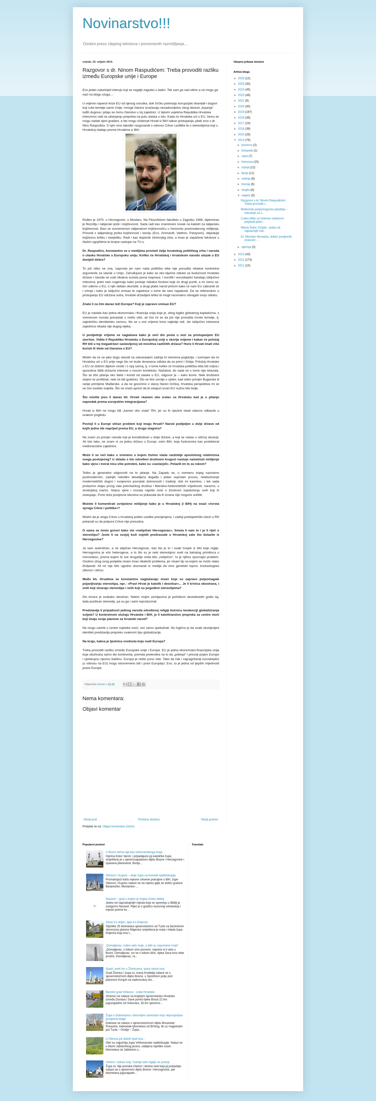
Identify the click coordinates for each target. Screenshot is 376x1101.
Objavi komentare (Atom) (118, 826)
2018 (241, 117)
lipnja (245, 173)
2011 (241, 265)
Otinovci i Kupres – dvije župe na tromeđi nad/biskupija (141, 875)
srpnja (245, 167)
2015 (241, 134)
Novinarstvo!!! (126, 23)
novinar (101, 684)
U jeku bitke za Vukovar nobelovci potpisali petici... (262, 220)
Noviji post (90, 819)
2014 (241, 140)
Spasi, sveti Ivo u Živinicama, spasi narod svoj (135, 968)
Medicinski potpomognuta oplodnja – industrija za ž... (264, 211)
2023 (241, 95)
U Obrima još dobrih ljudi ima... (125, 1039)
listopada (247, 150)
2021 (241, 100)
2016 (241, 128)
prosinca (247, 145)
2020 (241, 106)
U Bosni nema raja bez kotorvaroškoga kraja (134, 852)
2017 (241, 123)
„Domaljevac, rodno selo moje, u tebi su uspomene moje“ (142, 945)
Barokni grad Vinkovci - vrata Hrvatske (130, 992)
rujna (245, 156)
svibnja (246, 178)
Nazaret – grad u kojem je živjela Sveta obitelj (135, 899)
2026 (241, 78)
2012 (241, 259)
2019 (241, 112)
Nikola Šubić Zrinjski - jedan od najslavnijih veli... (260, 229)
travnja (246, 184)
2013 (241, 254)
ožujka (246, 190)
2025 (241, 83)
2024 (241, 89)
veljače (246, 195)
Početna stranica (148, 819)
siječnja (246, 247)
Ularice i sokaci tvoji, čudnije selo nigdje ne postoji (137, 1062)
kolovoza (247, 161)
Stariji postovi (209, 819)
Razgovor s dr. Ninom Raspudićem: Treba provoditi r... (263, 202)
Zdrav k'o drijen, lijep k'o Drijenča (127, 922)
